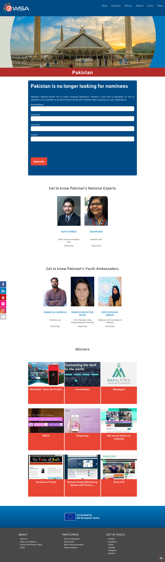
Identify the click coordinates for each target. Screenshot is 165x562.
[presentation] (50, 149)
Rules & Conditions (28, 542)
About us (24, 539)
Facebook (112, 542)
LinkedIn (111, 553)
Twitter (111, 544)
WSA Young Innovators (74, 544)
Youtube (111, 547)
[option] (82, 42)
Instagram (112, 550)
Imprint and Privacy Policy (31, 544)
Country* (34, 135)
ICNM (22, 547)
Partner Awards (70, 547)
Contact (111, 539)
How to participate (71, 539)
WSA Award (69, 542)
